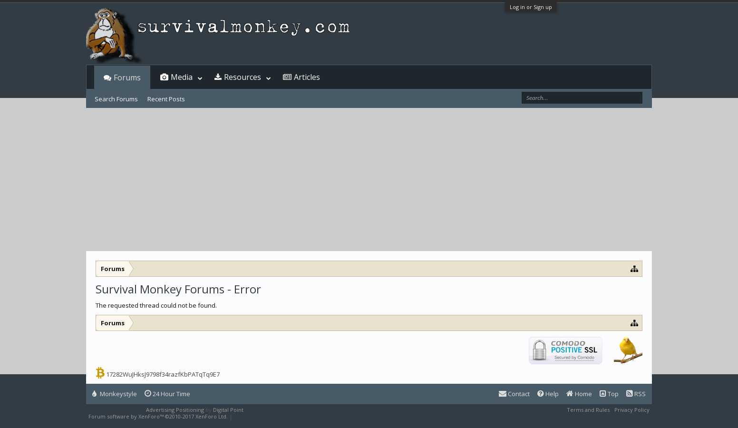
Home (579, 393)
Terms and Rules (588, 409)
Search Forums (116, 99)
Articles (307, 77)
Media (182, 77)
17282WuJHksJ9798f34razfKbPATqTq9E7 (163, 374)
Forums (127, 77)
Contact (514, 393)
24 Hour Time (167, 393)
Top (609, 393)
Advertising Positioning (175, 409)
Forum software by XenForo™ (158, 416)
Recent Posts (166, 99)
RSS (636, 393)
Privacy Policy (632, 409)
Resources (242, 77)
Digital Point (228, 409)
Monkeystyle (114, 393)
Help (548, 393)
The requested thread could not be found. (156, 305)
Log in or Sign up (531, 6)
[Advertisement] (369, 179)
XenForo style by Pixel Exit (267, 416)
